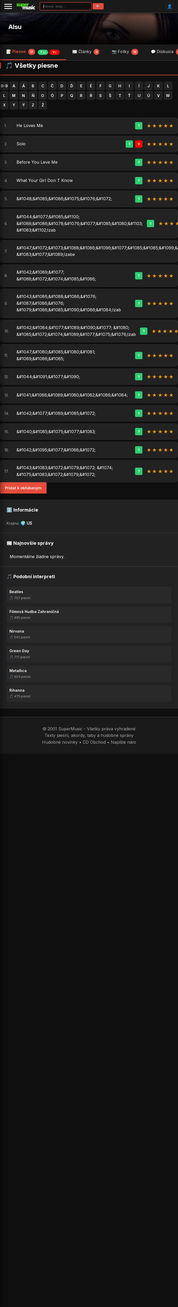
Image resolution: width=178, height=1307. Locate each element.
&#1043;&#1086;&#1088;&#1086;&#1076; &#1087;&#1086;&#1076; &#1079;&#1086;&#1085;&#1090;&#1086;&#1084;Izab (68, 303)
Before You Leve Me (37, 162)
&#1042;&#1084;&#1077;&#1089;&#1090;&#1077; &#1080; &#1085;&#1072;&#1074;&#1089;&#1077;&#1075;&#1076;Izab (76, 331)
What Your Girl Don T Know (44, 180)
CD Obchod (94, 742)
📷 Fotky (125, 52)
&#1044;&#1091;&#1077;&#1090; (48, 376)
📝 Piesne (33, 52)
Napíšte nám (123, 742)
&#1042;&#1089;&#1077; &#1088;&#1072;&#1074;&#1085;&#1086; (56, 276)
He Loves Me (29, 125)
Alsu (14, 27)
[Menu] (8, 6)
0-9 (4, 86)
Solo (21, 143)
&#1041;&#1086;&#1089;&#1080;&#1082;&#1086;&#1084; (72, 395)
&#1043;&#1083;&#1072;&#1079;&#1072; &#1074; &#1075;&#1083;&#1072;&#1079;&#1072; (64, 471)
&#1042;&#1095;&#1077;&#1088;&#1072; (56, 449)
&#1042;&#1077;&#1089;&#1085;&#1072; (56, 413)
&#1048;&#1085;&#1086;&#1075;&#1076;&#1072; (64, 198)
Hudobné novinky (60, 742)
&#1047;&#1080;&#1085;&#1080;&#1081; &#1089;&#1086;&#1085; (55, 355)
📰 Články (85, 52)
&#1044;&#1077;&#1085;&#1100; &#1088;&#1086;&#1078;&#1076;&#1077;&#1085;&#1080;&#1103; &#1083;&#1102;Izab (79, 223)
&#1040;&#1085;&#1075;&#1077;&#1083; (56, 431)
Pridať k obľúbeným (23, 488)
